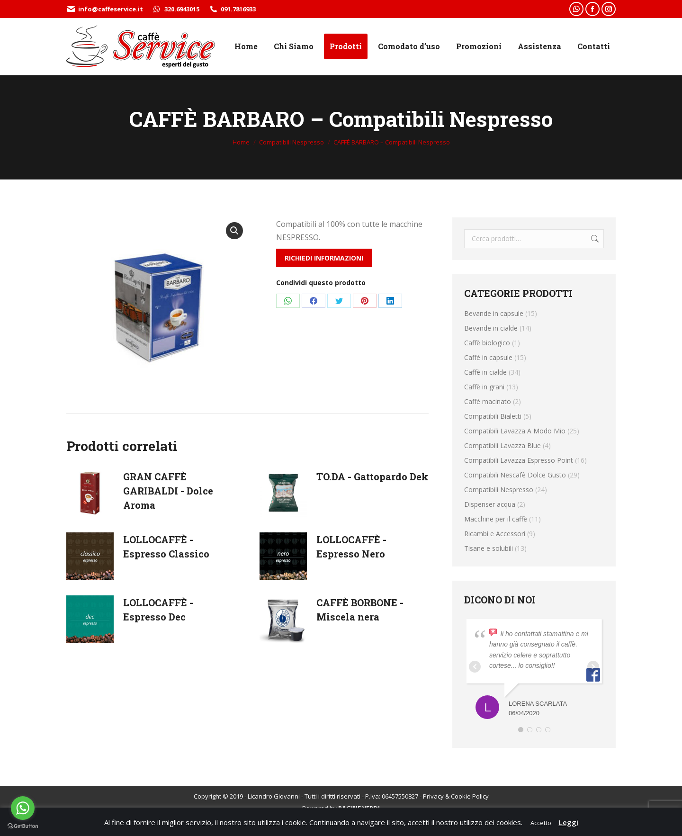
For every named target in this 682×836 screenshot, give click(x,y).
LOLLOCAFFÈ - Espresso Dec (158, 609)
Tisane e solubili (488, 548)
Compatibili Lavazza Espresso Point (518, 460)
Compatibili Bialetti (492, 416)
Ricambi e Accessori (494, 533)
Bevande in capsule (493, 313)
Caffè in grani (484, 386)
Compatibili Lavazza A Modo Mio (514, 430)
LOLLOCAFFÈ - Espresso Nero (351, 546)
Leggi (568, 822)
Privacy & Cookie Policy (456, 796)
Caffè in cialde (485, 372)
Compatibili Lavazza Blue (502, 445)
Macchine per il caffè (495, 518)
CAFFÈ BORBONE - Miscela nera (360, 609)
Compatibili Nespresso (498, 489)
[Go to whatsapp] (23, 808)
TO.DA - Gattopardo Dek (372, 476)
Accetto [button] (540, 822)
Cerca (594, 238)
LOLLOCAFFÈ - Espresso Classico (166, 546)
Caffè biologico (487, 342)
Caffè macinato (487, 401)
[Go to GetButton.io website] (23, 826)
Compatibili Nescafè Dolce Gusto (515, 474)
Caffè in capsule (488, 357)
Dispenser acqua (489, 504)
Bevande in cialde (491, 328)
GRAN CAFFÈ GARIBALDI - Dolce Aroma (168, 490)
